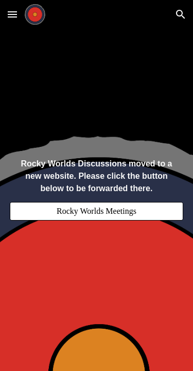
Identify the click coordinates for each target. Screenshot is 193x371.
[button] (12, 14)
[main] (97, 176)
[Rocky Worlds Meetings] (96, 211)
